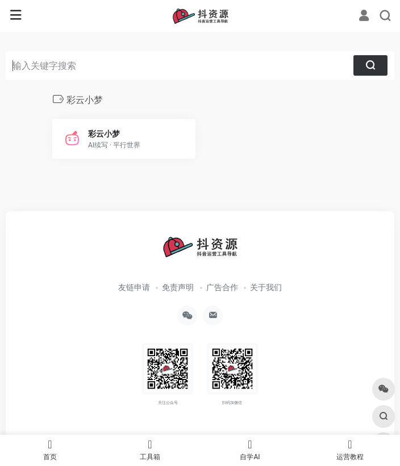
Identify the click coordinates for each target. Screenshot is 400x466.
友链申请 (134, 287)
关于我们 (266, 287)
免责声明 (178, 287)
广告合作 (222, 287)
